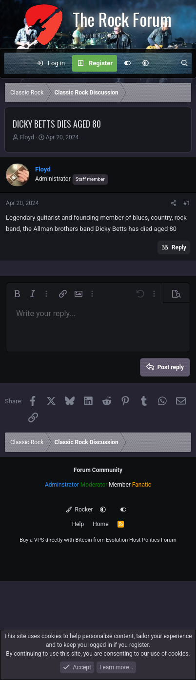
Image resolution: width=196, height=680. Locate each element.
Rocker (79, 509)
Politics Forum (159, 540)
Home (100, 524)
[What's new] (165, 63)
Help (78, 524)
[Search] (185, 63)
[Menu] (16, 63)
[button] (146, 63)
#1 (186, 203)
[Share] (173, 203)
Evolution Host (123, 540)
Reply (179, 247)
